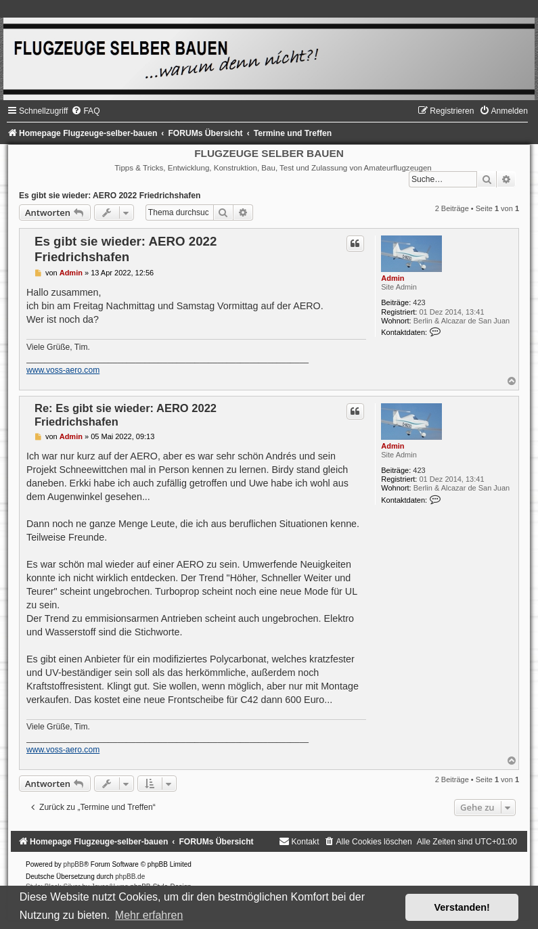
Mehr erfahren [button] (149, 915)
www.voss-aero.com (62, 370)
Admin (392, 278)
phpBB (74, 864)
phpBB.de (130, 876)
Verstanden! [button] (462, 907)
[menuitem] (85, 111)
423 (419, 302)
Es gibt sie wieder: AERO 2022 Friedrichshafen (109, 195)
